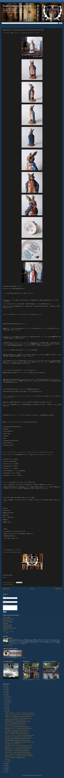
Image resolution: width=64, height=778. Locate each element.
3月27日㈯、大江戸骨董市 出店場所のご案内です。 (16, 723)
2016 (5, 770)
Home (32, 588)
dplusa (11, 638)
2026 (5, 686)
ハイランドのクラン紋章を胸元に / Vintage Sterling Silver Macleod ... (19, 718)
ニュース (5, 632)
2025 (5, 687)
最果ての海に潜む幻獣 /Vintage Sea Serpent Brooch (15, 719)
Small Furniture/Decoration (8, 628)
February (7, 759)
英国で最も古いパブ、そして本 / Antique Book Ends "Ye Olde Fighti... (19, 755)
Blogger (40, 775)
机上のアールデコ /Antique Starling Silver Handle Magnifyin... (17, 726)
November (7, 697)
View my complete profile (8, 645)
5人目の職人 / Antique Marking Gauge (12, 743)
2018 (5, 766)
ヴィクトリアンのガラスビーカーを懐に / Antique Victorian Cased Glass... (20, 735)
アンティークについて (7, 631)
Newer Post (6, 588)
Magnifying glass (6, 626)
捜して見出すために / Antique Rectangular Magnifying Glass (17, 750)
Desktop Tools (5, 620)
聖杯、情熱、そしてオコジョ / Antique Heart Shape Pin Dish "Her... (18, 745)
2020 (5, 763)
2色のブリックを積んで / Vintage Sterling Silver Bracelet (16, 733)
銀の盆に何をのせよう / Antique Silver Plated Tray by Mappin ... (17, 748)
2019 (5, 765)
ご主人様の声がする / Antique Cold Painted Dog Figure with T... (17, 730)
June (6, 706)
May (6, 708)
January (7, 761)
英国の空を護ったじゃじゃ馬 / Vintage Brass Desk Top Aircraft (17, 721)
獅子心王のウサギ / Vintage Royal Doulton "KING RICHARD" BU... (18, 752)
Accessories (5, 617)
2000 (5, 772)
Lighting (4, 623)
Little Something (9, 584)
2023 (5, 691)
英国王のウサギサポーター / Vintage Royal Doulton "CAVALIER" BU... (19, 728)
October (7, 699)
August (6, 702)
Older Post (58, 588)
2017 (5, 768)
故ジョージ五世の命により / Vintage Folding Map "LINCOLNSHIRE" (18, 754)
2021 (5, 694)
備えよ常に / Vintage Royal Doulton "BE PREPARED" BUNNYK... (18, 738)
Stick (4, 629)
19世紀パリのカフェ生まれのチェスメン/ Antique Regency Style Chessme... (20, 714)
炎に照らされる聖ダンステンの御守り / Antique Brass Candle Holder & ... (20, 713)
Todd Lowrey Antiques (17, 6)
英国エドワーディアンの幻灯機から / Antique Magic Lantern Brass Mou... (20, 742)
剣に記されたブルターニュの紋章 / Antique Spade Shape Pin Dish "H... (19, 747)
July (6, 704)
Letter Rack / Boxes (7, 621)
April (6, 709)
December (7, 696)
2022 (5, 692)
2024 (5, 689)
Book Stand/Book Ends (7, 618)
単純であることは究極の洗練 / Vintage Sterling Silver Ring (16, 731)
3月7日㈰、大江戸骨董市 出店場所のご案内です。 (15, 757)
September (7, 701)
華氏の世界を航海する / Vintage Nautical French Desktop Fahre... (18, 740)
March (6, 711)
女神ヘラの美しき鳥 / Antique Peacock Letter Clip (15, 725)
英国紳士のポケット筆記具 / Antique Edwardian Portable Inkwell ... (18, 716)
